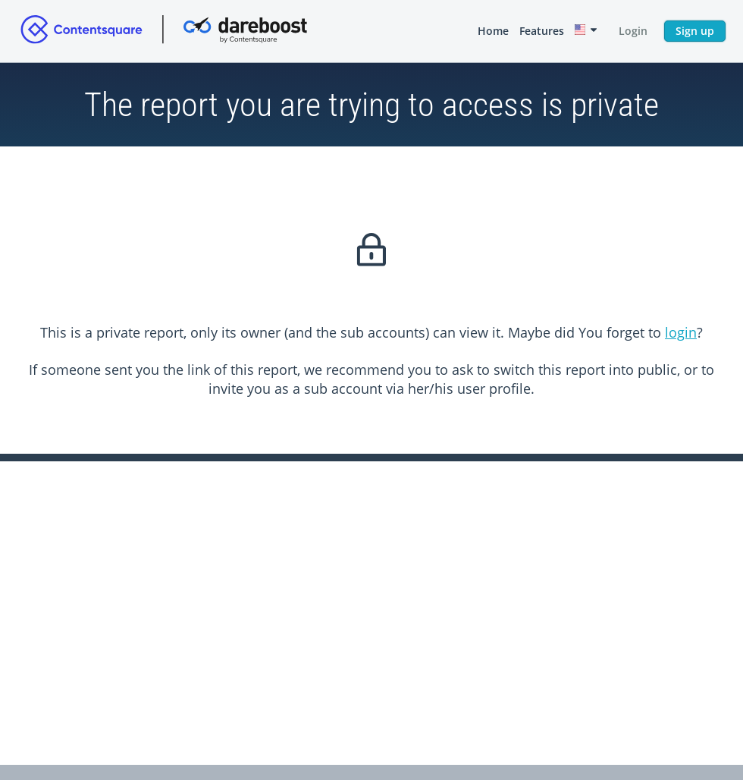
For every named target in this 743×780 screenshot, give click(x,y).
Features (541, 31)
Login (633, 31)
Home (493, 31)
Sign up (695, 31)
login (681, 332)
